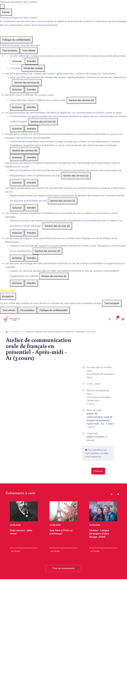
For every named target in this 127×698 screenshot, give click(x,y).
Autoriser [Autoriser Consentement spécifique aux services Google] (17, 157)
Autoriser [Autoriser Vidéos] (17, 283)
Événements (16, 332)
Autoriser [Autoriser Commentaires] (17, 128)
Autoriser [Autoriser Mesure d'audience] (17, 182)
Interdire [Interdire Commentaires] (31, 128)
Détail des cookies (33, 68)
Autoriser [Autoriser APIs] (17, 89)
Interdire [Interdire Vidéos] (31, 283)
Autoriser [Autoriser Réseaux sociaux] (17, 232)
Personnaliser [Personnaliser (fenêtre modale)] (27, 310)
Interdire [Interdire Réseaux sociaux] (31, 232)
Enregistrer (8, 296)
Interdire (31, 61)
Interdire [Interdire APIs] (31, 89)
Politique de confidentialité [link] (16, 39)
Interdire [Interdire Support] (31, 258)
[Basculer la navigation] (123, 320)
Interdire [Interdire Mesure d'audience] (31, 182)
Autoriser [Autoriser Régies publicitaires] (17, 207)
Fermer (6, 12)
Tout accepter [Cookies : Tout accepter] (9, 50)
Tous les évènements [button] (63, 568)
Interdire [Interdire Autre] (31, 107)
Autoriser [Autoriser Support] (17, 258)
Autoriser (17, 61)
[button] (98, 471)
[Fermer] (2, 6)
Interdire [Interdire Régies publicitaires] (31, 207)
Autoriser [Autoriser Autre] (17, 107)
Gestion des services (26, 82)
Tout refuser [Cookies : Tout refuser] (28, 50)
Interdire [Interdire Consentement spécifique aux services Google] (31, 157)
